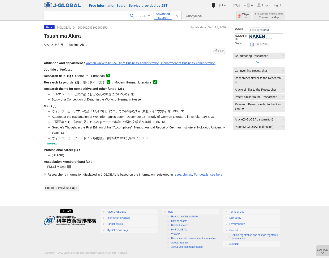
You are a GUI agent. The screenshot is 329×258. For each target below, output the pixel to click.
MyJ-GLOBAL (179, 229)
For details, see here (208, 174)
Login (265, 5)
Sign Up (278, 5)
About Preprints (180, 242)
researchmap (183, 174)
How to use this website (184, 216)
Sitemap (234, 243)
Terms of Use (236, 211)
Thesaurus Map (269, 16)
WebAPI (175, 233)
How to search (179, 221)
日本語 (235, 5)
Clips (246, 15)
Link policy (235, 217)
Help (225, 5)
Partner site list (115, 223)
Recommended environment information (193, 238)
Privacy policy (237, 223)
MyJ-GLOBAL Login (118, 230)
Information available (118, 217)
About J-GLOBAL (116, 211)
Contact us (235, 230)
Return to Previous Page (61, 187)
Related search (179, 225)
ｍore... (52, 143)
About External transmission (186, 246)
